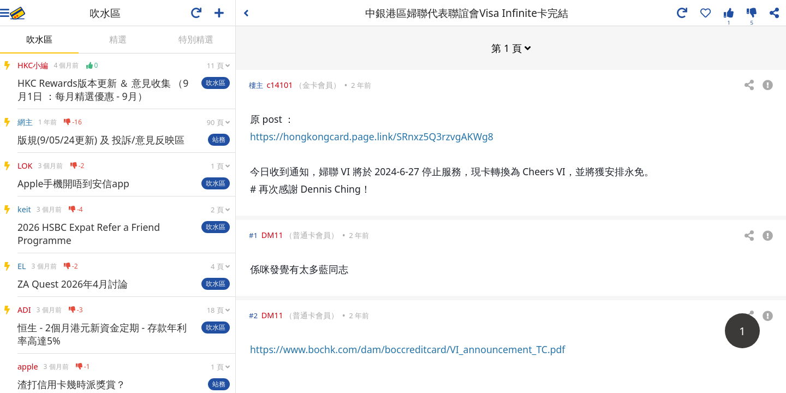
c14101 (279, 84)
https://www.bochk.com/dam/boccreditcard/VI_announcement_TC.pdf (407, 348)
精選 (118, 39)
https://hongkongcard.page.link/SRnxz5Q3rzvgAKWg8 (371, 135)
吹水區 (39, 39)
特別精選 (195, 39)
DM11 (272, 234)
